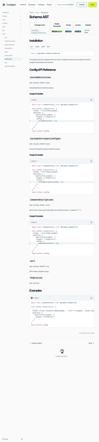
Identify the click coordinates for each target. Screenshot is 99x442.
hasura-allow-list (9, 44)
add (6, 37)
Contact (82, 4)
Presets (11, 16)
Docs (92, 4)
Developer (32, 5)
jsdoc (6, 52)
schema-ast (8, 59)
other (11, 34)
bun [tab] (48, 47)
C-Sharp (11, 23)
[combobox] (65, 4)
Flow (11, 27)
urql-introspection (10, 66)
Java (11, 20)
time (6, 62)
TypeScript (11, 13)
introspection (8, 48)
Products (23, 5)
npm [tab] (31, 47)
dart (11, 30)
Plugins (49, 5)
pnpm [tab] (37, 47)
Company (41, 5)
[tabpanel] (61, 53)
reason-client (8, 55)
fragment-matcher (10, 41)
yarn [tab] (43, 47)
